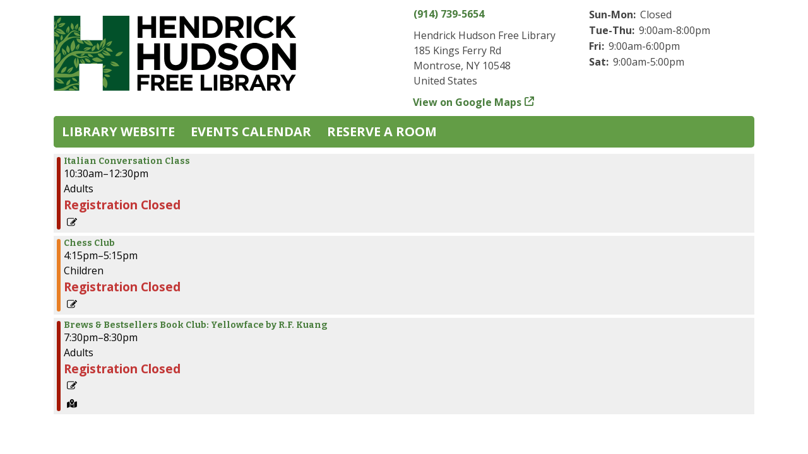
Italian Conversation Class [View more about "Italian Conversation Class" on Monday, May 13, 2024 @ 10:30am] (127, 161)
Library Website (118, 131)
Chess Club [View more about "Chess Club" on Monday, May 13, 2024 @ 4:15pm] (89, 243)
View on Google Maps (467, 102)
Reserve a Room (382, 131)
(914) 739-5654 (448, 14)
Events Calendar (251, 131)
